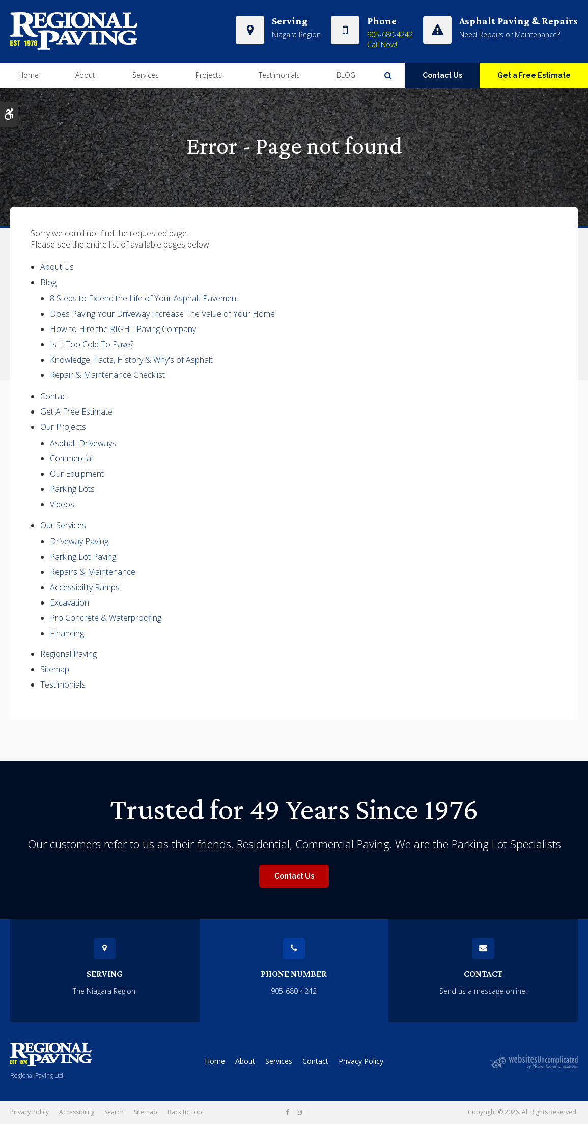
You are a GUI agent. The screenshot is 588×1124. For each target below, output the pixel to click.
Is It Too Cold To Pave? (91, 344)
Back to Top (184, 1112)
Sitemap (54, 669)
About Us (57, 266)
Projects (208, 74)
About (85, 74)
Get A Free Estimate (76, 411)
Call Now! (382, 44)
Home (28, 74)
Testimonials (279, 74)
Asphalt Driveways (83, 443)
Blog (48, 282)
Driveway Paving (79, 541)
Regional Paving (68, 654)
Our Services (63, 525)
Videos (62, 504)
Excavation (69, 602)
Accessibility (76, 1112)
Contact (54, 396)
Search (114, 1112)
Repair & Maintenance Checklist (107, 374)
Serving (105, 974)
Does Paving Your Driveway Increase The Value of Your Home (162, 313)
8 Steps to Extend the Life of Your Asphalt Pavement (144, 298)
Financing (67, 633)
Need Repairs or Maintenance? (509, 34)
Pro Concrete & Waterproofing (105, 617)
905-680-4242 (390, 34)
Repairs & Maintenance (92, 572)
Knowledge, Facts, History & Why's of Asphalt (131, 359)
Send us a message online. (483, 991)
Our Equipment (77, 473)
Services (145, 74)
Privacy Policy (361, 1061)
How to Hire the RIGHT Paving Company (123, 329)
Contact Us (442, 75)
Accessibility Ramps (85, 587)
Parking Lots (72, 489)
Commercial (71, 458)
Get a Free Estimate (534, 75)
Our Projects (63, 426)
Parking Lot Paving (83, 556)
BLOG (346, 74)
